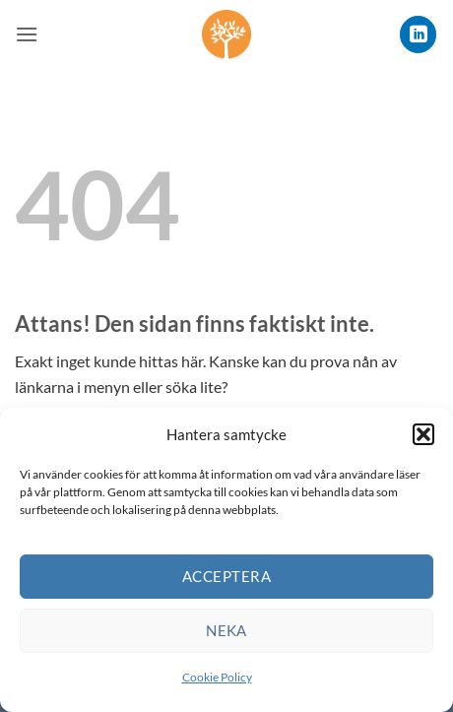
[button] (423, 434)
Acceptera (226, 576)
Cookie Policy (217, 677)
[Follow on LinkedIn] (418, 34)
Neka (226, 630)
